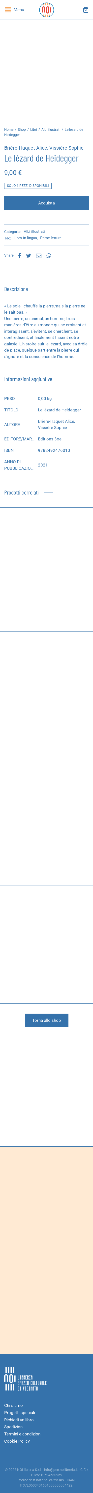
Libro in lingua (25, 238)
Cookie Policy (17, 1441)
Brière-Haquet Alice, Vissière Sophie (44, 148)
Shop (22, 130)
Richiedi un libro (19, 1419)
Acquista (46, 202)
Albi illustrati (50, 130)
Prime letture (51, 238)
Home (8, 130)
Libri (33, 130)
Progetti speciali (19, 1412)
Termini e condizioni (22, 1433)
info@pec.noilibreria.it (61, 1470)
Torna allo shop (46, 1020)
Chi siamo (13, 1405)
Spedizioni (14, 1426)
